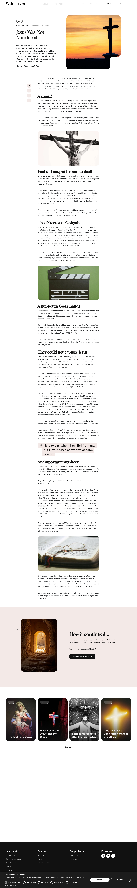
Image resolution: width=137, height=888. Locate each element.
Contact (112, 4)
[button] (46, 886)
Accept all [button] (99, 880)
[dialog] (68, 880)
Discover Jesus (43, 4)
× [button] (135, 873)
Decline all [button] (121, 879)
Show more (69, 747)
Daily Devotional (78, 4)
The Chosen (60, 4)
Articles (25, 25)
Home (18, 25)
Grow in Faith (97, 4)
